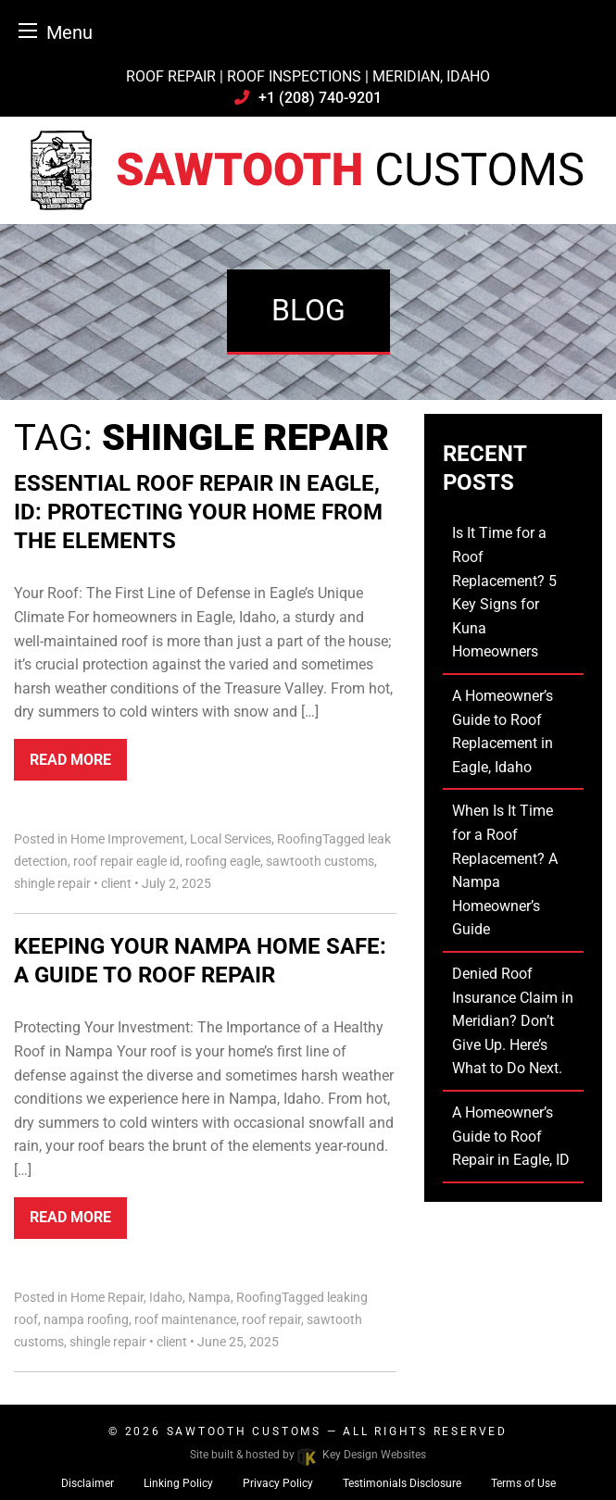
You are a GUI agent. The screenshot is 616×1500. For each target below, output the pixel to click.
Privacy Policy (278, 1483)
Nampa (209, 1297)
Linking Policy (178, 1483)
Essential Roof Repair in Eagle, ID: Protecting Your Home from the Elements (198, 512)
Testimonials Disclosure (402, 1483)
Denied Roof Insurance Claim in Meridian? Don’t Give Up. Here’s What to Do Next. (512, 1021)
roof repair (271, 1319)
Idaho (165, 1297)
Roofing (299, 838)
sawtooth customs (320, 861)
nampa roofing (86, 1319)
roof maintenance (185, 1319)
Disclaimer (87, 1483)
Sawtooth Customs (244, 1431)
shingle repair (52, 883)
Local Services (230, 838)
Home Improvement (127, 838)
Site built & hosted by (307, 1454)
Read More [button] (70, 760)
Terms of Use (523, 1483)
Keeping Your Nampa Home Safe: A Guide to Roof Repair (200, 960)
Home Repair (107, 1297)
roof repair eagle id (126, 861)
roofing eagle (222, 861)
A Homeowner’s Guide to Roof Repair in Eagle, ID (511, 1136)
